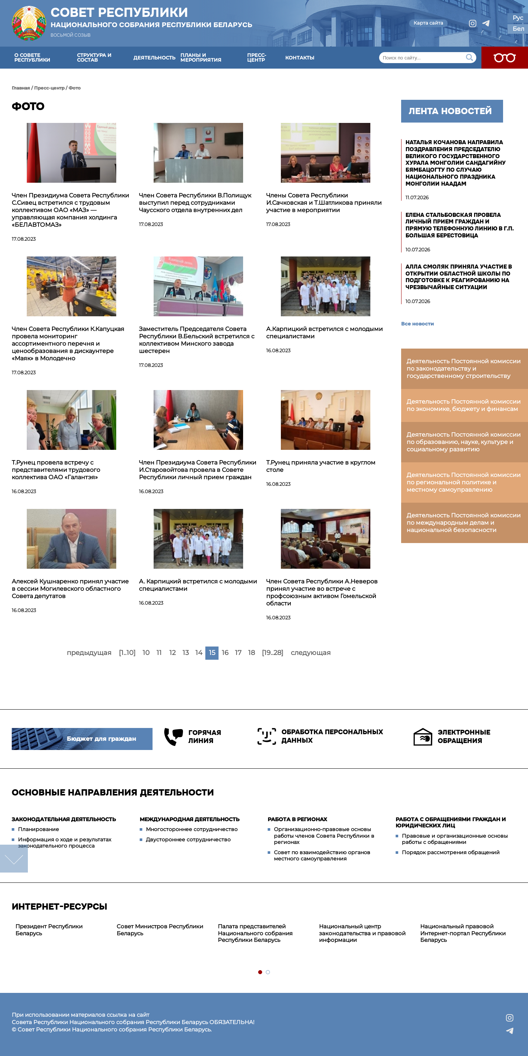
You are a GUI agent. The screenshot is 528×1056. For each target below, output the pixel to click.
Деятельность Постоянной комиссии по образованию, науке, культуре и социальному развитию (464, 442)
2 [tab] (268, 973)
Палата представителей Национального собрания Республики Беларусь (255, 933)
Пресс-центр (256, 57)
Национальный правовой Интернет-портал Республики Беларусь (463, 933)
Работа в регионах (297, 819)
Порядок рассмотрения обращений (451, 852)
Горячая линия (192, 737)
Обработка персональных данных (320, 736)
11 (159, 653)
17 (238, 653)
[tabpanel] (62, 930)
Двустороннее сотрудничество (188, 839)
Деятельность (154, 58)
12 (172, 653)
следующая (311, 653)
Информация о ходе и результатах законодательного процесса (64, 842)
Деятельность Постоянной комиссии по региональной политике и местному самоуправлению (464, 482)
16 (225, 653)
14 (198, 653)
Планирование (38, 829)
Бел (518, 28)
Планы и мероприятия (200, 57)
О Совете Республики (32, 57)
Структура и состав (94, 57)
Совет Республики (151, 17)
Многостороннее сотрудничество (192, 829)
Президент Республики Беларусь (48, 930)
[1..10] (127, 653)
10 (146, 653)
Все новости (417, 324)
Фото (75, 88)
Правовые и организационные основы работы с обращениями (455, 839)
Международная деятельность (189, 819)
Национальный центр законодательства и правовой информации (362, 933)
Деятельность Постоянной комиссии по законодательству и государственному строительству (464, 368)
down (14, 859)
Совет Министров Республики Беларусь (160, 930)
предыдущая (89, 653)
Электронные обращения (452, 737)
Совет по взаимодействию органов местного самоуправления (322, 855)
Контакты (299, 58)
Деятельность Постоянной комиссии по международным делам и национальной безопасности (464, 523)
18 (251, 653)
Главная (21, 88)
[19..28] (272, 653)
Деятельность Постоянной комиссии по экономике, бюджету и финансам (464, 405)
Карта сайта (428, 23)
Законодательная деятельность (64, 819)
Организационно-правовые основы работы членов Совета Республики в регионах (324, 835)
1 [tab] (260, 973)
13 (186, 653)
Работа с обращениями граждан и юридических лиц (451, 822)
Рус (518, 17)
